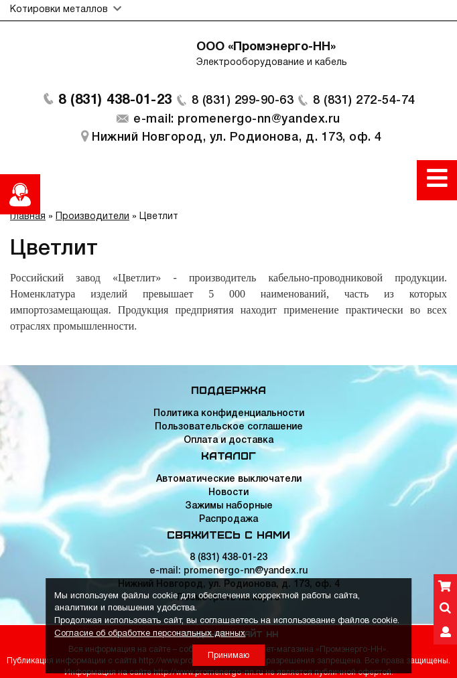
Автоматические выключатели (229, 479)
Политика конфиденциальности (228, 413)
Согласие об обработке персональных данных (149, 634)
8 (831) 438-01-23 (115, 100)
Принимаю (228, 655)
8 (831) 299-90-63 (243, 100)
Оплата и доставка (228, 440)
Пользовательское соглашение (229, 427)
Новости (228, 492)
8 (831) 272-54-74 (364, 100)
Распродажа (228, 519)
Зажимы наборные (229, 506)
